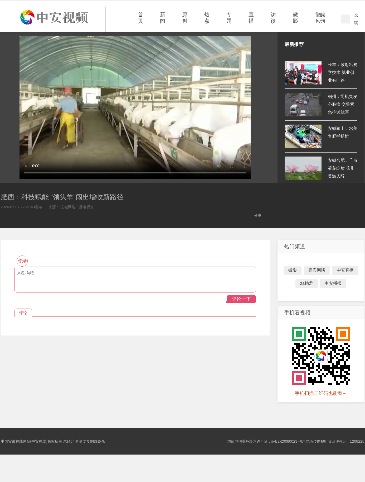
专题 (229, 18)
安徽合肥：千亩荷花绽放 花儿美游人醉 (342, 168)
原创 (184, 18)
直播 (251, 18)
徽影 (295, 18)
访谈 (273, 18)
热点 (207, 18)
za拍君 (306, 283)
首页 (140, 18)
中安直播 (345, 270)
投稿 (356, 19)
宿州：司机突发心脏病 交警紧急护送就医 (342, 104)
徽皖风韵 (320, 17)
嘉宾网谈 (316, 270)
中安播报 (333, 283)
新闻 (162, 18)
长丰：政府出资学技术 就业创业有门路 (342, 72)
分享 (257, 215)
